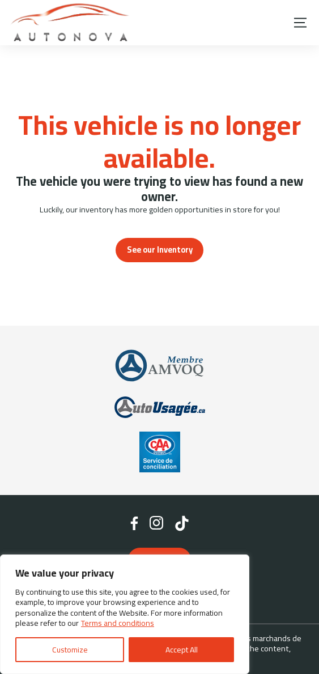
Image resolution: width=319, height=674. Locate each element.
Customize (70, 649)
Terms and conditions (117, 623)
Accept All (181, 649)
